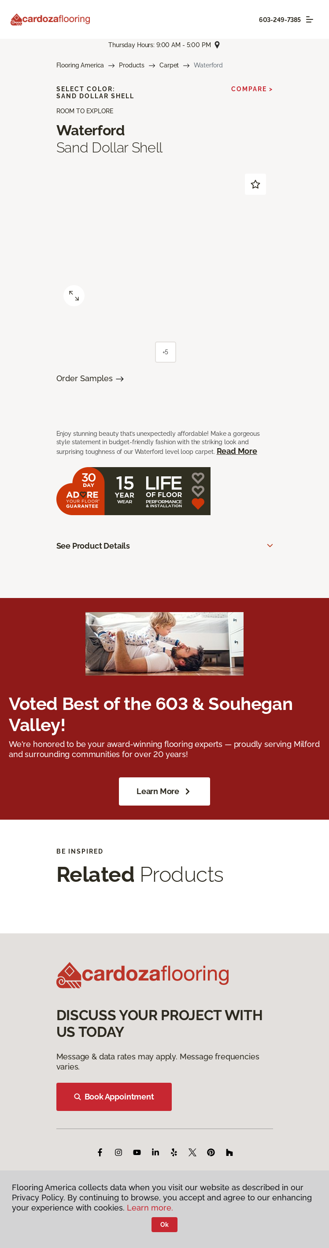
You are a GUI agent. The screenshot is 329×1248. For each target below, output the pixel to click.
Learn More (164, 791)
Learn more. (150, 1207)
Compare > (252, 89)
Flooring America (80, 65)
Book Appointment (114, 1096)
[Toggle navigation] (309, 19)
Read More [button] (237, 451)
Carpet (169, 65)
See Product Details (93, 545)
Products (131, 65)
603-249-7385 (280, 19)
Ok (164, 1224)
